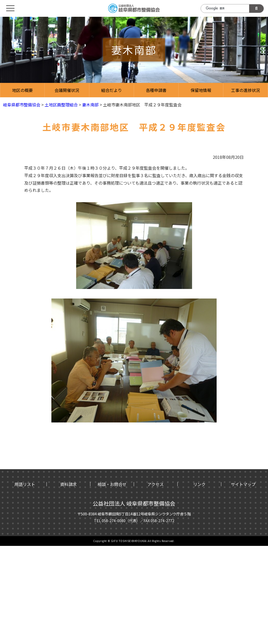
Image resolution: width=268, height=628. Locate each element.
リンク (199, 484)
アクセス (155, 484)
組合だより (111, 90)
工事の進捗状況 (245, 90)
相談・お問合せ (112, 484)
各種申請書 (156, 90)
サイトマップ (243, 484)
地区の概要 (22, 90)
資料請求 (68, 484)
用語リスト (24, 484)
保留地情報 (201, 90)
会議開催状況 (66, 90)
